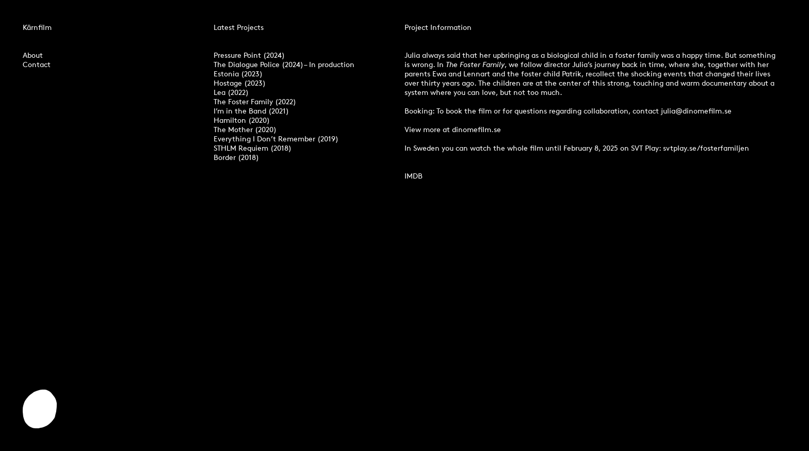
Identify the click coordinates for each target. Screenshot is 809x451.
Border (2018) (236, 157)
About (33, 55)
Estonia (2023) (238, 73)
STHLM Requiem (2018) (253, 147)
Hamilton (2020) (242, 120)
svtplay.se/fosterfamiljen (706, 147)
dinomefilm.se (476, 129)
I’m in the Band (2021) (251, 110)
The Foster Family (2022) (255, 101)
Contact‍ (37, 64)
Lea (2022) (231, 92)
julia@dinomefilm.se (696, 110)
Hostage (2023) (240, 82)
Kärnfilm (37, 27)
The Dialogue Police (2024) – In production (284, 64)
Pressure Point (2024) (249, 55)
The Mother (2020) (245, 129)
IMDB (414, 175)
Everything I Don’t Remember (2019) (276, 138)
